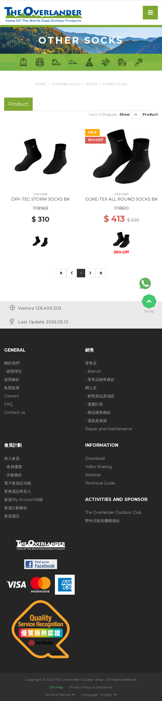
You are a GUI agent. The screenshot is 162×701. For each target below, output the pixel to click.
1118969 (40, 208)
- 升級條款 (13, 474)
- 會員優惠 (13, 466)
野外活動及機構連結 (102, 520)
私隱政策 (11, 387)
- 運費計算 (94, 404)
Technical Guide (100, 483)
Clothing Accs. (65, 84)
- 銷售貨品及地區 (99, 396)
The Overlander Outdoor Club (113, 512)
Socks (91, 84)
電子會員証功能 (17, 483)
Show (124, 114)
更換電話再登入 (17, 491)
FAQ (8, 404)
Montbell (40, 194)
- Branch (93, 371)
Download (95, 458)
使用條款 (11, 379)
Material (92, 474)
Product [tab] (18, 104)
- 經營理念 (13, 371)
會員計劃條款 (15, 507)
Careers (11, 396)
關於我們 (11, 363)
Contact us (14, 412)
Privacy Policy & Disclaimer (91, 687)
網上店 (91, 387)
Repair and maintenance (108, 428)
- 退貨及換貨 (96, 420)
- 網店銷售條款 (98, 412)
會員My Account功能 (23, 499)
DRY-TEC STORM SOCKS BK (40, 199)
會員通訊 (11, 516)
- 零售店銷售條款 (99, 379)
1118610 (121, 208)
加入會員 (11, 458)
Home (40, 84)
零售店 (91, 363)
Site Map (56, 687)
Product (150, 114)
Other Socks (115, 84)
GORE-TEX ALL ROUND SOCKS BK (121, 199)
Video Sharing (98, 466)
